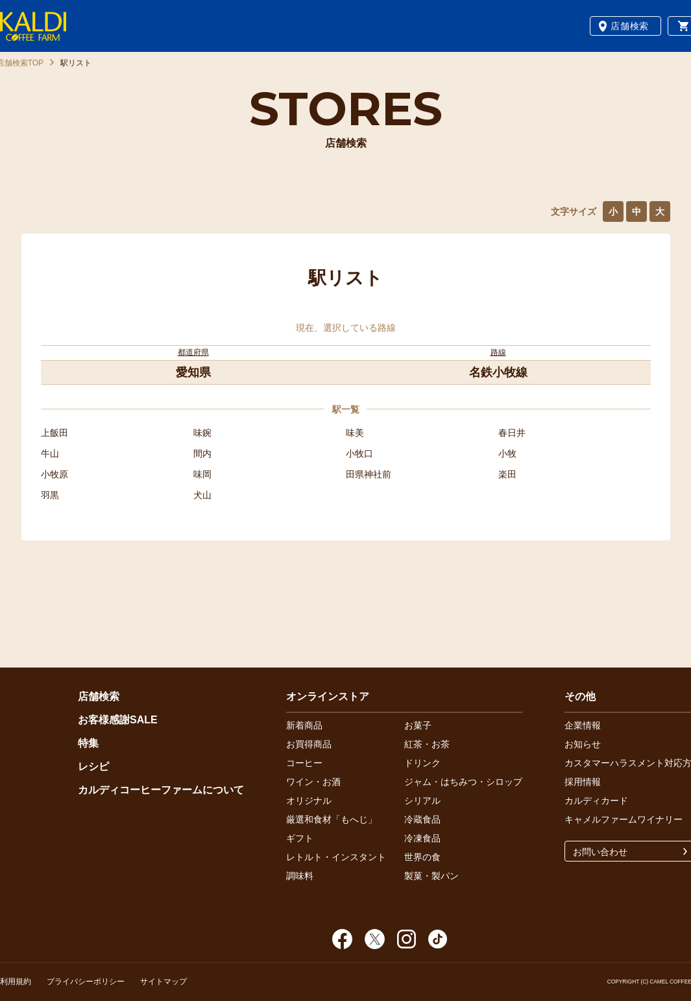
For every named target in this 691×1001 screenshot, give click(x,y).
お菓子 (417, 725)
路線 (498, 352)
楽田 (507, 474)
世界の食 (422, 857)
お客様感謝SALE (118, 719)
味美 (355, 433)
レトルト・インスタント (336, 857)
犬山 (202, 495)
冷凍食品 (422, 838)
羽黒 (50, 495)
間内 (202, 453)
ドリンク (422, 763)
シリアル (422, 800)
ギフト (299, 838)
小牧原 (54, 474)
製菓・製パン (431, 876)
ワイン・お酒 (313, 782)
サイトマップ (163, 981)
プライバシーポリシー (86, 981)
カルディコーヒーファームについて (161, 789)
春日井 (512, 433)
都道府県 (193, 352)
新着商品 (304, 725)
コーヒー (304, 763)
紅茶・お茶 (427, 744)
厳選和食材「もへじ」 (331, 819)
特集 (88, 743)
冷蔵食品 (422, 819)
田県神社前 (368, 474)
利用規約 (15, 981)
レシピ (93, 766)
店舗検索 (630, 26)
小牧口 (359, 453)
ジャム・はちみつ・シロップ (463, 782)
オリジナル (309, 800)
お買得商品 (309, 744)
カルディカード (596, 800)
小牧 (507, 453)
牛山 (50, 453)
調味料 (299, 876)
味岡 (202, 474)
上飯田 (54, 433)
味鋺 (202, 433)
